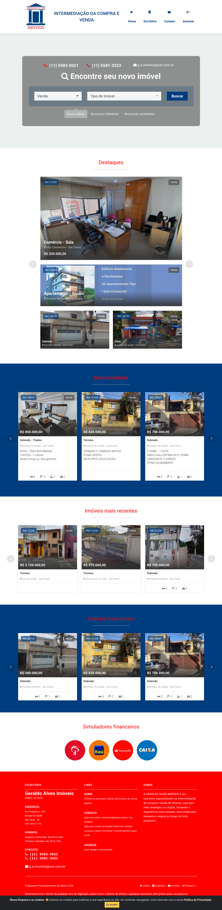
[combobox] (58, 96)
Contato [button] (169, 17)
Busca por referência (104, 114)
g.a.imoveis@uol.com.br (153, 65)
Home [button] (131, 17)
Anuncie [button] (188, 17)
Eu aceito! (112, 904)
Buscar (177, 96)
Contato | (175, 886)
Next (189, 264)
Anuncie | (190, 886)
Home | (146, 886)
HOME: (110, 798)
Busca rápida (76, 114)
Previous (33, 264)
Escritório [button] (150, 17)
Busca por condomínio (140, 114)
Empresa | (160, 886)
